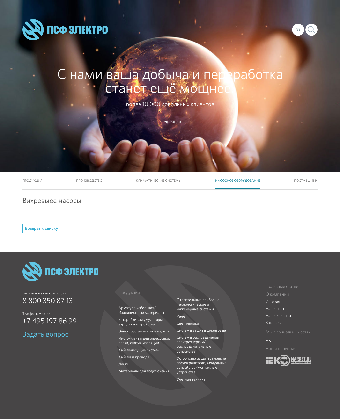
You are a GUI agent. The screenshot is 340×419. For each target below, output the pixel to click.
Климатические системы (158, 180)
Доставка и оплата (248, 29)
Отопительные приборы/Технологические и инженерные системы (198, 304)
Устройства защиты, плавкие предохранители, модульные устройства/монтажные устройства (201, 365)
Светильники (188, 323)
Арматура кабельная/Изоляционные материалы (141, 310)
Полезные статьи (282, 286)
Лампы (124, 364)
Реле (181, 316)
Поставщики (306, 180)
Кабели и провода (133, 357)
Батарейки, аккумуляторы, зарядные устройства (140, 321)
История (273, 301)
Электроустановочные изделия (144, 331)
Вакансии (274, 322)
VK (268, 340)
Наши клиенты (278, 315)
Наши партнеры (279, 308)
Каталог (219, 29)
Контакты (279, 29)
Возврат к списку (41, 228)
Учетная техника (191, 379)
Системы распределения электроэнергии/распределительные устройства (198, 344)
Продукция (32, 180)
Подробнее (170, 121)
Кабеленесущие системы (139, 350)
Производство (89, 180)
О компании (196, 29)
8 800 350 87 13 (47, 300)
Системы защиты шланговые (201, 330)
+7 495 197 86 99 (49, 321)
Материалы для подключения (144, 371)
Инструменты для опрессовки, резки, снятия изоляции (144, 340)
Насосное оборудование (237, 180)
